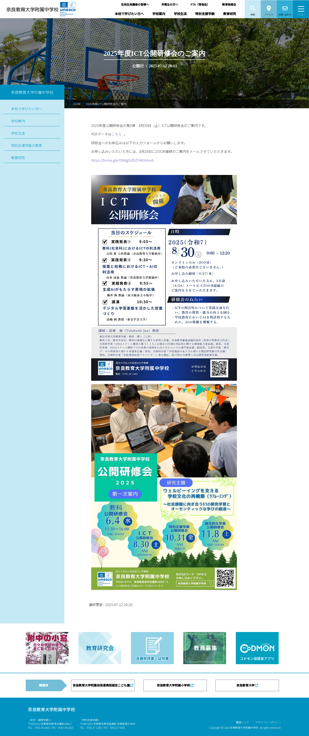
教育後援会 (229, 4)
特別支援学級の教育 (26, 145)
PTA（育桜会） (200, 4)
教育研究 (229, 13)
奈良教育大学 (245, 685)
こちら (116, 134)
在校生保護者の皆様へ (135, 4)
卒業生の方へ (169, 4)
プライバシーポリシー (268, 722)
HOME (77, 104)
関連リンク (242, 722)
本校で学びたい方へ (129, 13)
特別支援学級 (205, 13)
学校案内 (158, 13)
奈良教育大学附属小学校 (173, 685)
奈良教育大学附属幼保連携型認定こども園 (101, 685)
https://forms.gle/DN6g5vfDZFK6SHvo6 (122, 160)
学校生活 (180, 13)
